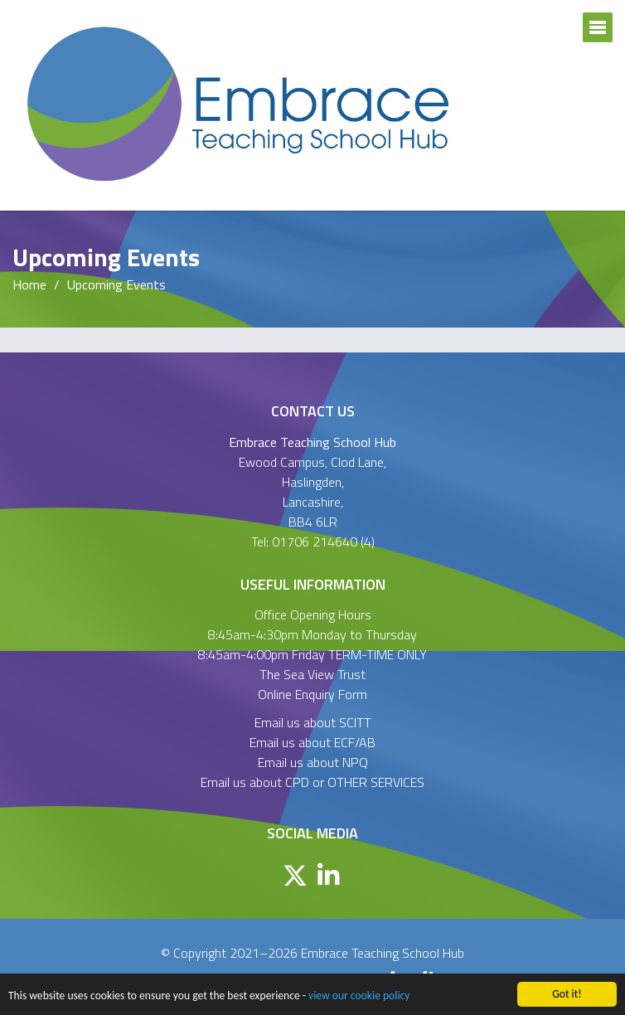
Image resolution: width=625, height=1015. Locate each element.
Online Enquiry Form (312, 694)
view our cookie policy (358, 995)
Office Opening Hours (312, 614)
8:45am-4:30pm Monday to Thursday (312, 634)
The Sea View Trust (312, 674)
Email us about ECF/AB (312, 742)
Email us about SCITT (312, 722)
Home (29, 284)
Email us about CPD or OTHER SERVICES (312, 782)
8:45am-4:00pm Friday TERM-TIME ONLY (312, 654)
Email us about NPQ (313, 762)
